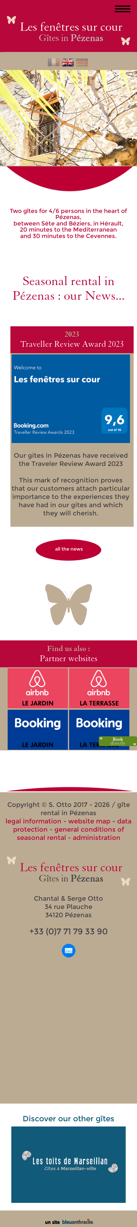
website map (89, 821)
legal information (33, 821)
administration (96, 837)
